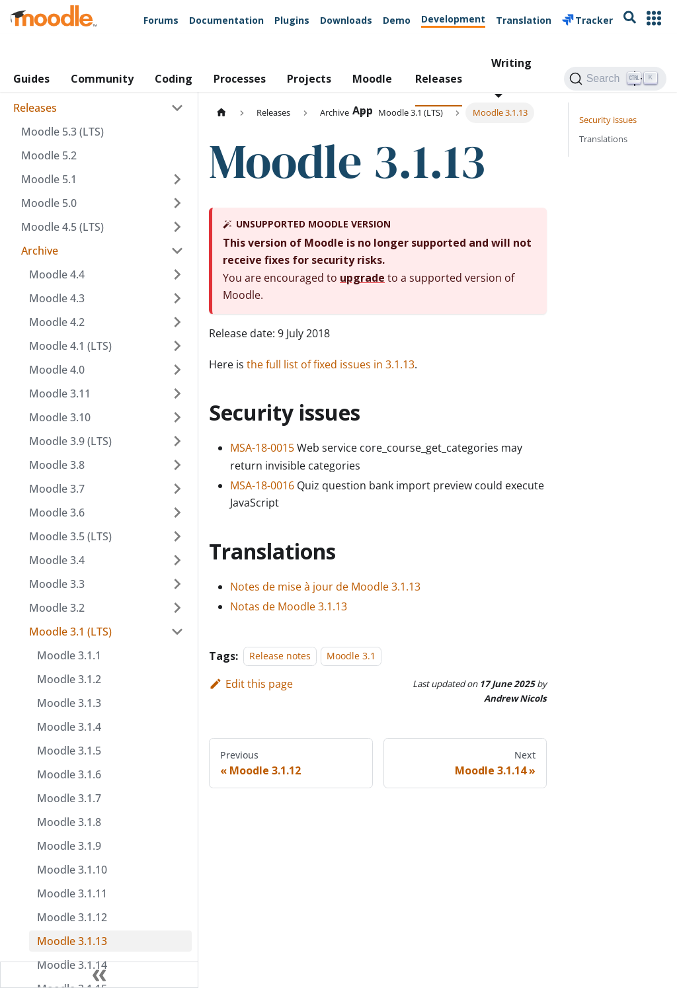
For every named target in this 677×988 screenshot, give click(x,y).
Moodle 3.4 (57, 560)
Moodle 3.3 (57, 584)
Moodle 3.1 (351, 656)
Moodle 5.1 (49, 179)
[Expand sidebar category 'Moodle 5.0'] (177, 203)
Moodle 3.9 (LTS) (70, 441)
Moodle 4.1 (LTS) (70, 346)
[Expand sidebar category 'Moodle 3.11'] (177, 393)
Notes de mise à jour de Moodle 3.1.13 (325, 586)
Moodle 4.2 (57, 322)
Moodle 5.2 (49, 155)
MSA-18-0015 (262, 447)
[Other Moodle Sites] (653, 19)
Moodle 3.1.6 (69, 774)
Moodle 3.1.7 (69, 798)
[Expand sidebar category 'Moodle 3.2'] (177, 607)
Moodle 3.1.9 (69, 846)
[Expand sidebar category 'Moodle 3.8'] (177, 464)
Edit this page (251, 684)
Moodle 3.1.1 (69, 655)
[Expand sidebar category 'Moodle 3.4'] (177, 560)
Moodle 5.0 (49, 203)
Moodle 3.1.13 (72, 941)
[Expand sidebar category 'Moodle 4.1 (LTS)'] (177, 345)
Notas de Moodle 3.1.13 (288, 606)
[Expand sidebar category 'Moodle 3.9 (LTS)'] (177, 441)
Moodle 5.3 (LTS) (62, 131)
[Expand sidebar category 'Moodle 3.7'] (177, 488)
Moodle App (372, 88)
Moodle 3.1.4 (69, 727)
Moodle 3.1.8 (69, 822)
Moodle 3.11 (60, 393)
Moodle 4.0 (57, 369)
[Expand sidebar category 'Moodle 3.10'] (177, 417)
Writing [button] (511, 63)
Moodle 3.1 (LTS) (70, 631)
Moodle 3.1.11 (72, 893)
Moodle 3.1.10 (72, 869)
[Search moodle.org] (629, 19)
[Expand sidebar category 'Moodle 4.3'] (177, 298)
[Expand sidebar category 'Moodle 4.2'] (177, 322)
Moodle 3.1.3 (69, 703)
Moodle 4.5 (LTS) (62, 227)
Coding (173, 78)
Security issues (608, 120)
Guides (31, 78)
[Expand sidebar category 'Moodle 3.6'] (177, 512)
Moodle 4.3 (57, 298)
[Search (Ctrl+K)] (615, 79)
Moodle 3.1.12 (72, 917)
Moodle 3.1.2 (69, 679)
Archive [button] (39, 250)
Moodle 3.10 (60, 417)
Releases (438, 78)
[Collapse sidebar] (99, 975)
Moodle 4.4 (57, 274)
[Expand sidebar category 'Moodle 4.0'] (177, 369)
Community (102, 78)
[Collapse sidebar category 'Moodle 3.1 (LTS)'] (177, 631)
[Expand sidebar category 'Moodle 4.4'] (177, 274)
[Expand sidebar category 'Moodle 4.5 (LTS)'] (177, 226)
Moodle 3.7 (57, 488)
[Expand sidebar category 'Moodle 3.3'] (177, 584)
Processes (240, 78)
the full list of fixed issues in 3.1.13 (331, 364)
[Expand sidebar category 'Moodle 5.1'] (177, 179)
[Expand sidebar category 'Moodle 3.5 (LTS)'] (177, 536)
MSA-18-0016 (262, 485)
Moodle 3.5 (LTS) (70, 536)
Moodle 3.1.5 (69, 750)
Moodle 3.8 (57, 465)
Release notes (280, 656)
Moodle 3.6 (57, 512)
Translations (603, 139)
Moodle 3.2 (57, 607)
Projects (309, 78)
